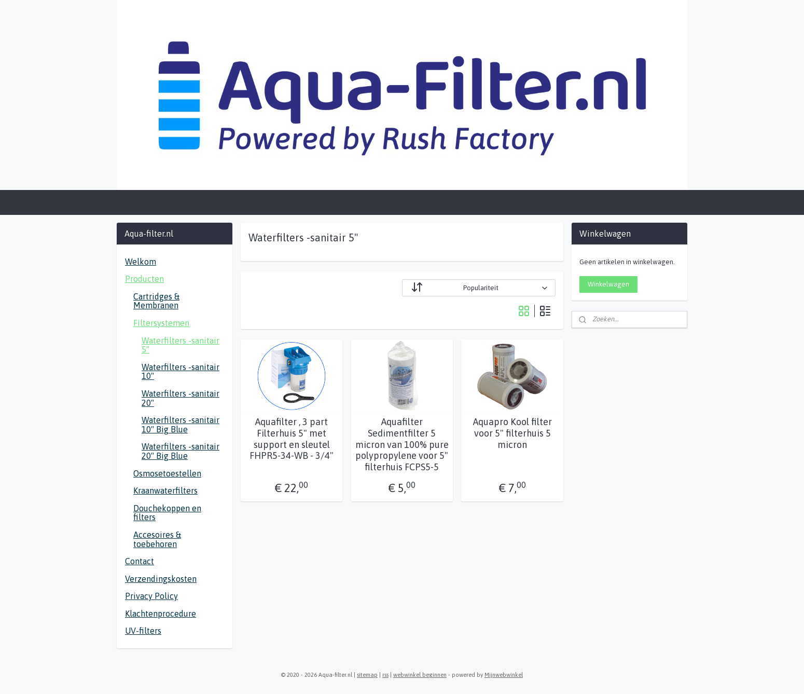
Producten (144, 278)
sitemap (367, 675)
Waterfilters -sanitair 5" (180, 345)
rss (385, 675)
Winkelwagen (608, 284)
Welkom (140, 261)
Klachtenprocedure (160, 613)
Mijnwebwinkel (503, 675)
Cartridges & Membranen (156, 301)
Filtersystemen (161, 323)
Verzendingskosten (161, 578)
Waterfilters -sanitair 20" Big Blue (180, 451)
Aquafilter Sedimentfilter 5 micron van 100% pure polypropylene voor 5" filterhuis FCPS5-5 (402, 444)
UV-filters (143, 630)
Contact (139, 561)
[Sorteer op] (479, 288)
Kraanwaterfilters (165, 490)
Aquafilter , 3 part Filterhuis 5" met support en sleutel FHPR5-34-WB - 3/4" (291, 438)
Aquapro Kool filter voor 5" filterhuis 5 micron (512, 433)
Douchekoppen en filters (167, 513)
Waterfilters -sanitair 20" (180, 398)
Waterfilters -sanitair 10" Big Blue (180, 424)
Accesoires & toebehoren (157, 539)
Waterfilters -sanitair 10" (180, 371)
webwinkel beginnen (420, 675)
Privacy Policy (151, 596)
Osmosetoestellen (167, 473)
